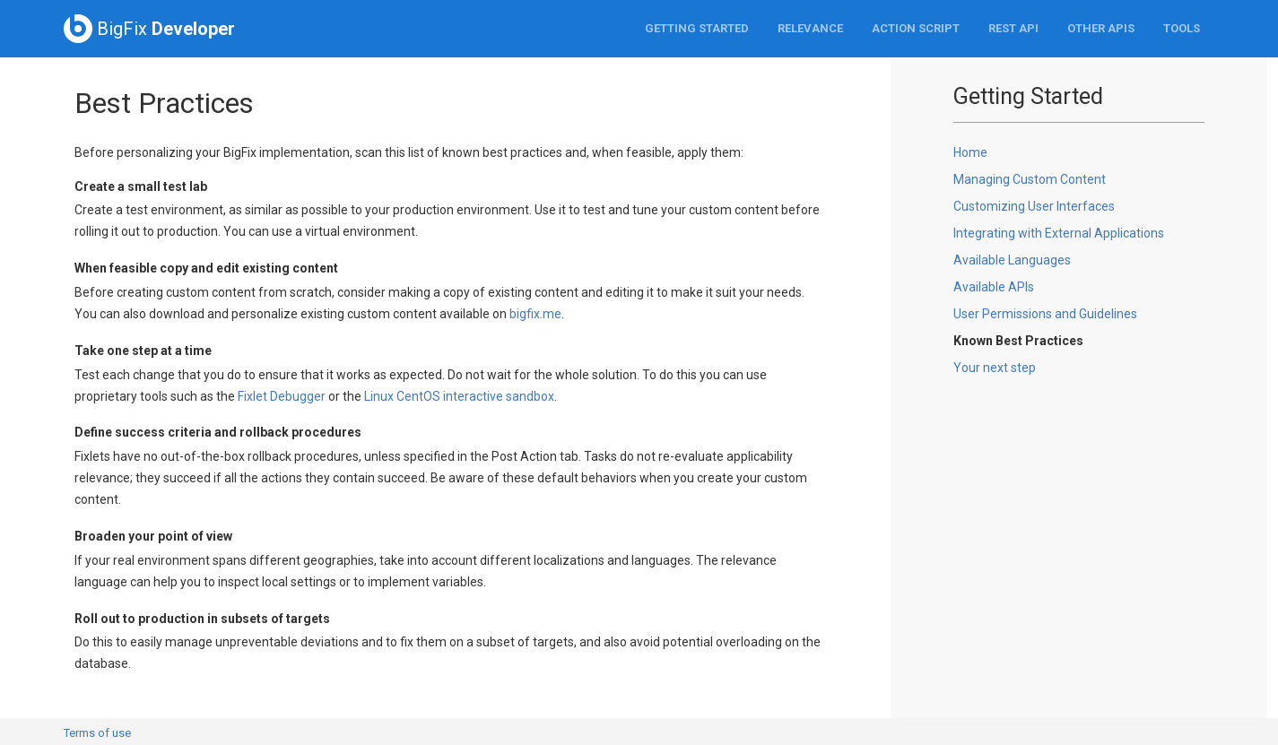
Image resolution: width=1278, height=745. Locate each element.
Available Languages (1012, 260)
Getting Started (697, 28)
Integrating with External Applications (1058, 233)
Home (970, 152)
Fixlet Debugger (282, 396)
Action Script (916, 28)
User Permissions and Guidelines (1045, 314)
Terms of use (97, 733)
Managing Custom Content (1029, 179)
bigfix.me (535, 314)
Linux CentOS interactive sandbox (459, 396)
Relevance (810, 28)
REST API (1013, 28)
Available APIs (993, 287)
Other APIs (1101, 28)
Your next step (994, 367)
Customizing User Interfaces (1034, 206)
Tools (1181, 28)
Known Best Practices (1018, 341)
